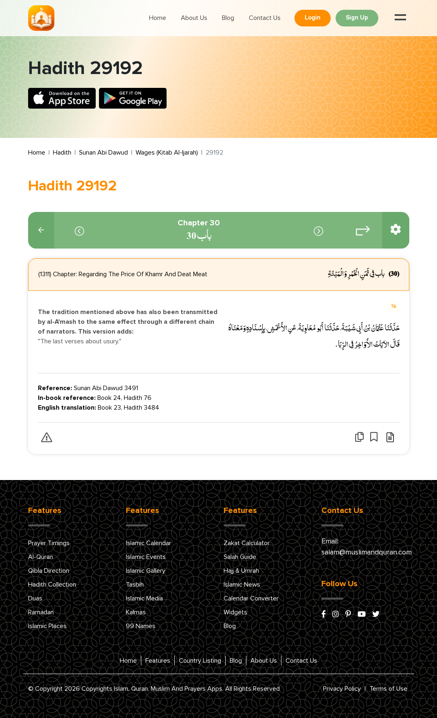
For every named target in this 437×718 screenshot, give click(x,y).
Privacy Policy (342, 688)
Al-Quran (40, 557)
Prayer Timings (49, 543)
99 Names (141, 626)
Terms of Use (388, 688)
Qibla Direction (48, 570)
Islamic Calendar (148, 543)
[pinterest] (348, 614)
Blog (228, 18)
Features (157, 660)
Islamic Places (47, 626)
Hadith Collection (52, 584)
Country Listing (200, 660)
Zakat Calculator (247, 543)
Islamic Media (144, 598)
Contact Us (265, 18)
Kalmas (136, 612)
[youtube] (362, 614)
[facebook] (323, 614)
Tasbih (135, 584)
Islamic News (242, 584)
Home (157, 18)
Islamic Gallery (145, 570)
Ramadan (41, 612)
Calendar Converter (251, 598)
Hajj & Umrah (241, 570)
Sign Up (357, 18)
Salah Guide (240, 557)
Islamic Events (146, 557)
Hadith (62, 152)
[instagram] (335, 614)
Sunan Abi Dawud (103, 152)
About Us (194, 18)
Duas (35, 598)
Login (313, 18)
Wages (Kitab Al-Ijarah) (167, 152)
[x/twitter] (376, 614)
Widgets (235, 612)
